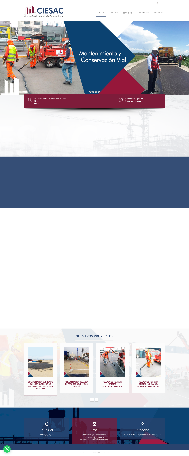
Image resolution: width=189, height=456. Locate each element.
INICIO (101, 13)
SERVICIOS (129, 13)
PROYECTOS (144, 13)
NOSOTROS (113, 13)
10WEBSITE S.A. (97, 453)
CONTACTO (158, 13)
